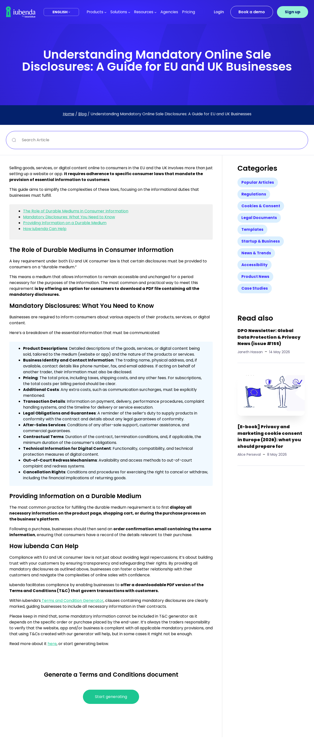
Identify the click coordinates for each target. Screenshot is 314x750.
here (52, 644)
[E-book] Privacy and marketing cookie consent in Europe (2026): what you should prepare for (269, 436)
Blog (82, 114)
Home (68, 114)
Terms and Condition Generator (72, 600)
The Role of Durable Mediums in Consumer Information (75, 211)
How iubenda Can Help (44, 229)
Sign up (292, 12)
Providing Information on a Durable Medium (64, 223)
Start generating (111, 696)
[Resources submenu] (155, 12)
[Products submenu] (105, 12)
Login (219, 11)
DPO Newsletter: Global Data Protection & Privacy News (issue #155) (269, 337)
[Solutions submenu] (129, 12)
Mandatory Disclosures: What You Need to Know (69, 217)
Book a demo (251, 12)
